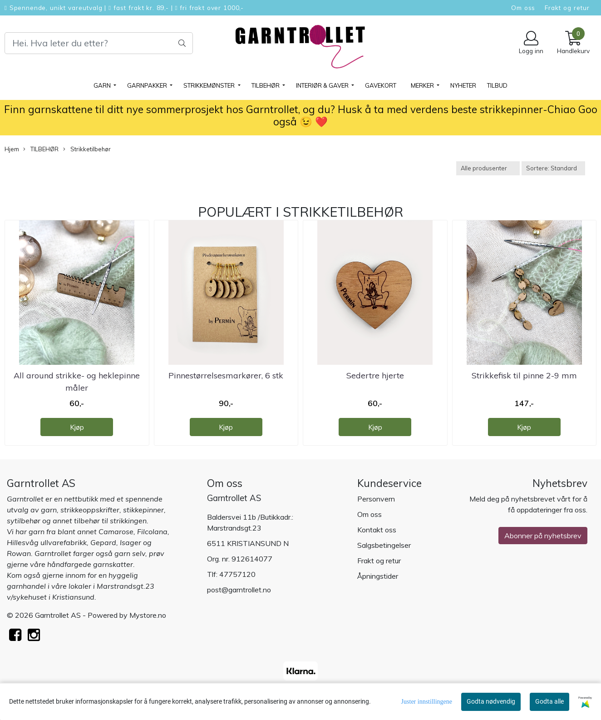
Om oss (523, 7)
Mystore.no (147, 615)
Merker (423, 85)
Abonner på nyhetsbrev (542, 535)
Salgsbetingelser (384, 545)
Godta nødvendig (491, 701)
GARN (103, 85)
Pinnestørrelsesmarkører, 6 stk (225, 375)
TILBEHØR (266, 85)
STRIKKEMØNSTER (209, 85)
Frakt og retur (567, 7)
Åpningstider (377, 576)
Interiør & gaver (323, 85)
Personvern (376, 498)
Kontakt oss (376, 529)
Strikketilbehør (87, 149)
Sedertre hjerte (375, 375)
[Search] (99, 43)
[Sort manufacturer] (488, 168)
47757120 (237, 574)
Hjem (12, 149)
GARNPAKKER (147, 85)
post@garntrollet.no (239, 589)
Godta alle (549, 701)
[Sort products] (553, 168)
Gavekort (380, 85)
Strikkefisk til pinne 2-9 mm (524, 375)
